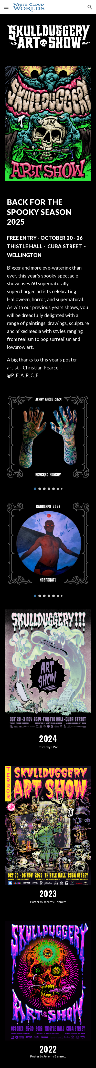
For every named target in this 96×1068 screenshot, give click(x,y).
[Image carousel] (48, 442)
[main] (48, 211)
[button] (6, 7)
